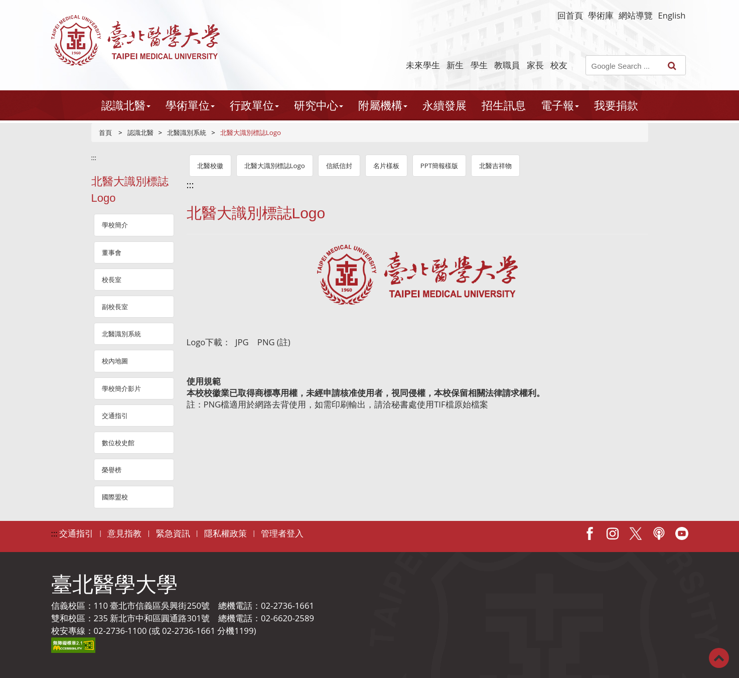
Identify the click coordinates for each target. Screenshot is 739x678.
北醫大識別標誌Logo (274, 165)
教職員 (507, 65)
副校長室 (115, 306)
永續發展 (444, 105)
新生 (455, 65)
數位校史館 (118, 442)
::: (94, 157)
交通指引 (115, 415)
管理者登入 (282, 533)
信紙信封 (339, 165)
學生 (479, 65)
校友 (558, 65)
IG (612, 533)
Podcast (658, 533)
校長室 (111, 279)
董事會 (111, 252)
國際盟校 (115, 496)
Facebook (589, 533)
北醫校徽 (210, 165)
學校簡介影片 (121, 388)
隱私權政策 (225, 533)
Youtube (681, 533)
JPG (241, 342)
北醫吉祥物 (495, 165)
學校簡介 (115, 224)
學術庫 (601, 15)
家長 (535, 65)
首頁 (105, 132)
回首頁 (570, 15)
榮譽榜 (111, 469)
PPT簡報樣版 (439, 165)
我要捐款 (616, 105)
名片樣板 (386, 165)
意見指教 (124, 533)
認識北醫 (140, 132)
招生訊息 (504, 105)
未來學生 (423, 65)
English (671, 15)
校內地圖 (115, 360)
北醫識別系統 (186, 132)
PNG (266, 342)
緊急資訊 (173, 533)
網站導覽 (636, 15)
